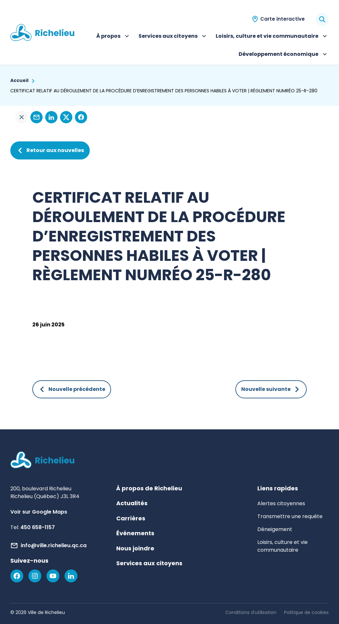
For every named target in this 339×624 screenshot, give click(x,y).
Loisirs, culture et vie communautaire (272, 36)
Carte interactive (282, 18)
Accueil (19, 80)
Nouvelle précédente (71, 389)
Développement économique (284, 54)
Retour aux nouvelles (50, 150)
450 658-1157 (37, 527)
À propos (113, 36)
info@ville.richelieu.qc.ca (54, 545)
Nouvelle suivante (271, 389)
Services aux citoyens (173, 36)
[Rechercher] (322, 19)
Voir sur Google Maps (38, 512)
